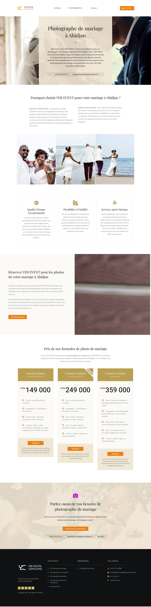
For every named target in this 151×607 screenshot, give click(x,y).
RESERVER (35, 443)
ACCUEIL (57, 8)
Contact (94, 8)
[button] (19, 159)
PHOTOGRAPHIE (76, 8)
